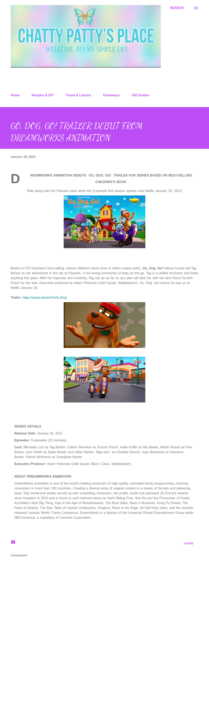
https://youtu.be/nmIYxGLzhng (45, 297)
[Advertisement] (104, 692)
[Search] (177, 8)
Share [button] (188, 543)
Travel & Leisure (78, 95)
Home (15, 95)
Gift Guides (140, 95)
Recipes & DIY (43, 95)
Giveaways (111, 95)
